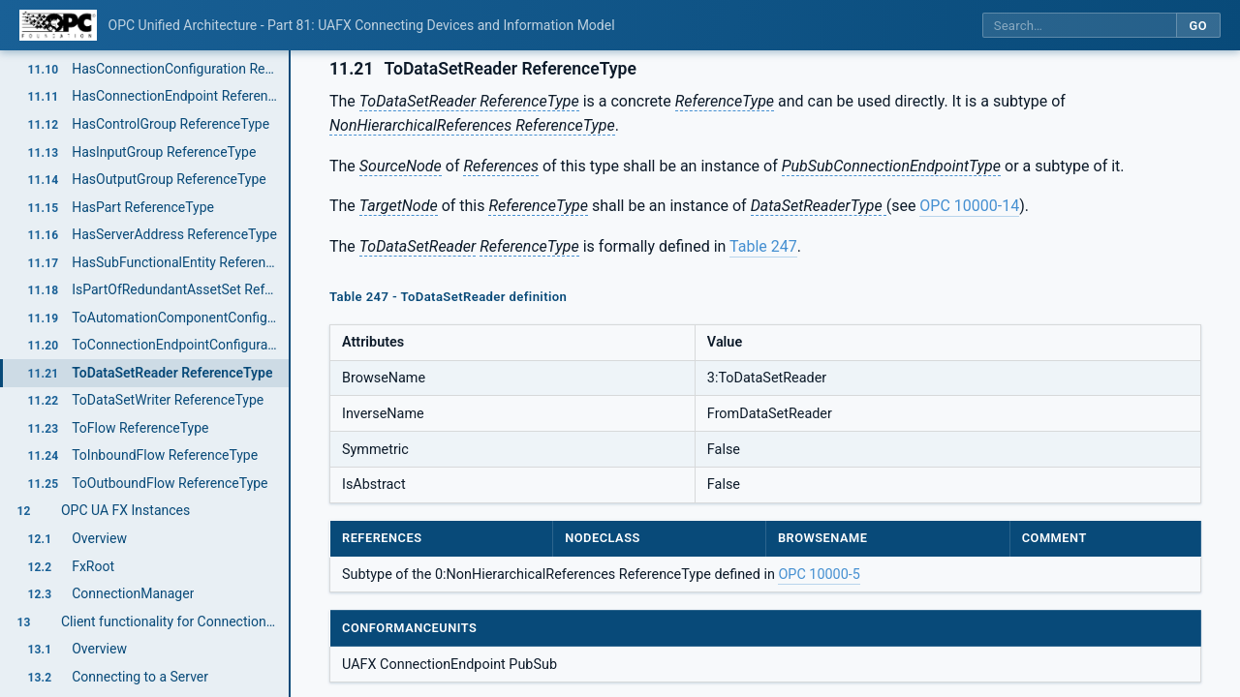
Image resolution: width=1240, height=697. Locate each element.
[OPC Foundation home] (58, 25)
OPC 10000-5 (818, 574)
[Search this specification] (1079, 26)
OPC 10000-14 (969, 206)
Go (1198, 25)
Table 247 (763, 246)
